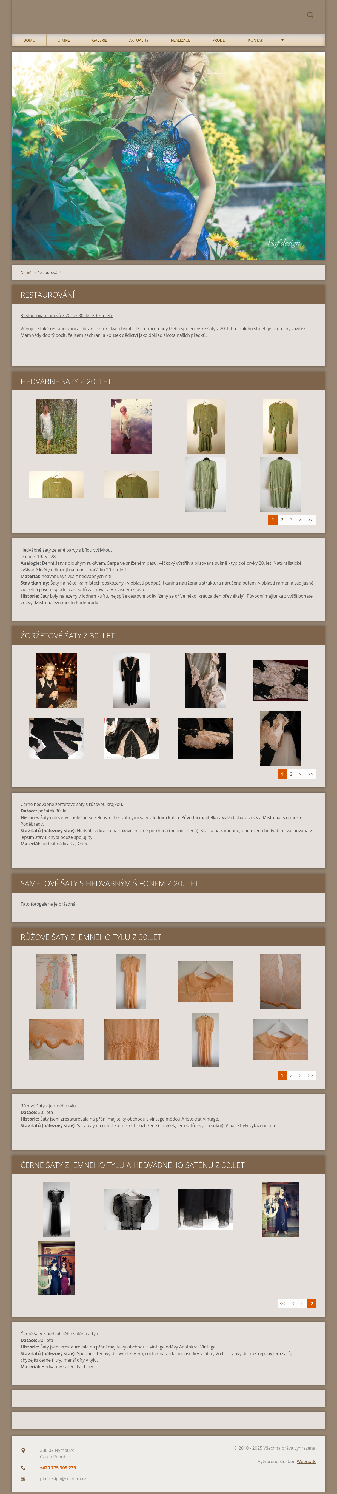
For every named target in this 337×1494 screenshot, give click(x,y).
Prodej (219, 41)
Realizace (180, 41)
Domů (29, 41)
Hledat (310, 16)
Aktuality (139, 41)
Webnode (306, 1463)
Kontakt (256, 41)
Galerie (99, 41)
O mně (64, 41)
